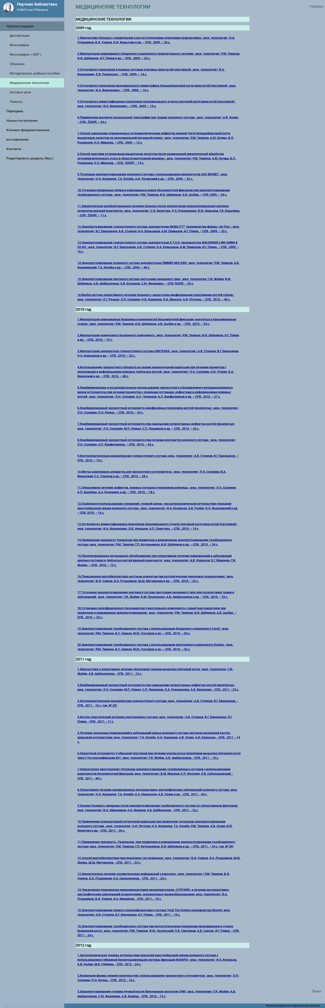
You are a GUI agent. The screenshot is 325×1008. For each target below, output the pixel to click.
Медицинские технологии (29, 83)
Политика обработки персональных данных (295, 1005)
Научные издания (20, 26)
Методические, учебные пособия (35, 73)
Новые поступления (22, 121)
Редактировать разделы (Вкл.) (29, 158)
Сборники (17, 64)
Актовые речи (20, 92)
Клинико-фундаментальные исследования (28, 134)
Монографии (19, 45)
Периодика (14, 111)
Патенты (16, 102)
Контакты (13, 149)
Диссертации (20, 36)
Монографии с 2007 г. (26, 54)
